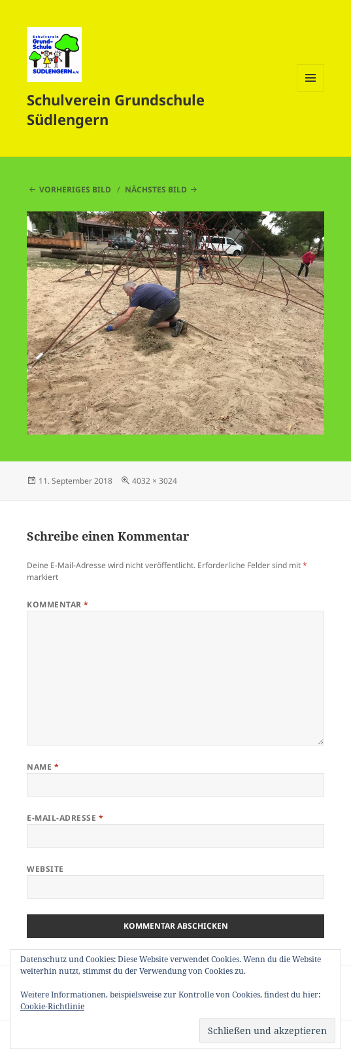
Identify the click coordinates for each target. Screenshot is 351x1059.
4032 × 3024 (154, 480)
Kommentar (57, 604)
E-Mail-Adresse (65, 817)
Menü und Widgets (310, 91)
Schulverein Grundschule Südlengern (116, 109)
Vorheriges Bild (75, 189)
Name (43, 766)
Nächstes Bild (156, 189)
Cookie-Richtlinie (52, 1006)
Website (45, 868)
